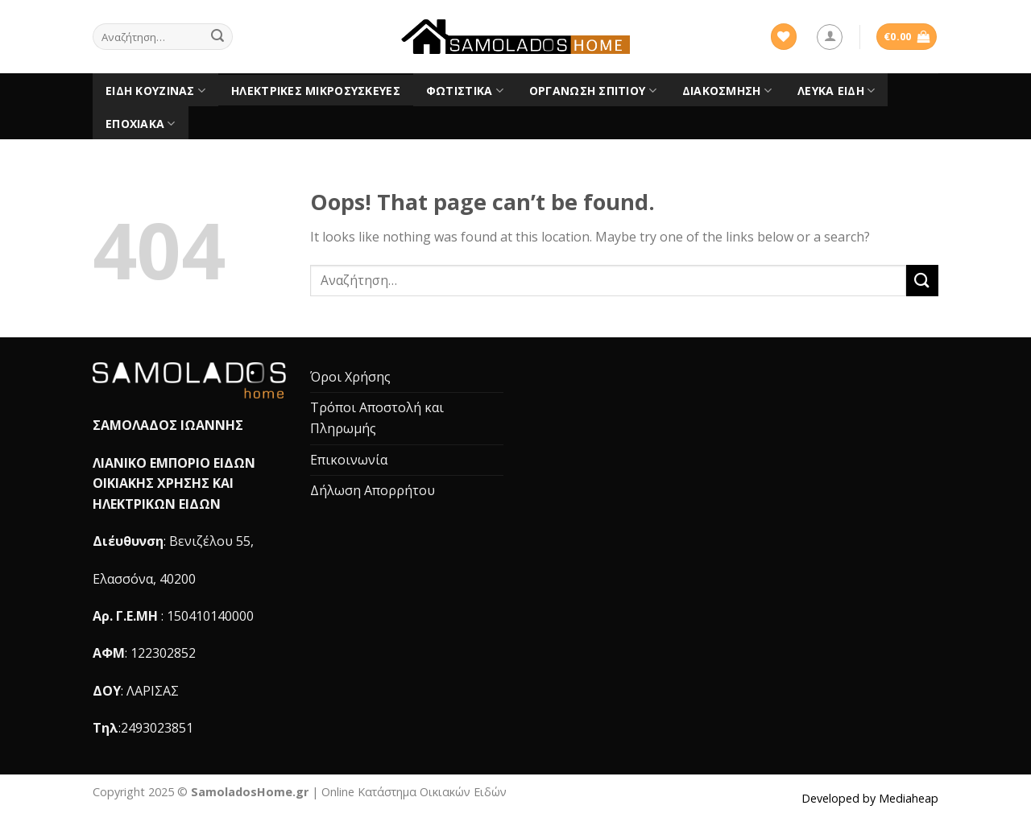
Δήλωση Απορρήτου (372, 490)
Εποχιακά (141, 124)
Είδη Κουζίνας (155, 91)
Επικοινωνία (348, 460)
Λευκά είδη (836, 91)
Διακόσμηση (727, 91)
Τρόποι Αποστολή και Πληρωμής (377, 418)
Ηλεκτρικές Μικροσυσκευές (315, 90)
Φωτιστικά (464, 91)
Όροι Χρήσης (350, 377)
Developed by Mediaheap (869, 798)
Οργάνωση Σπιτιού (592, 91)
